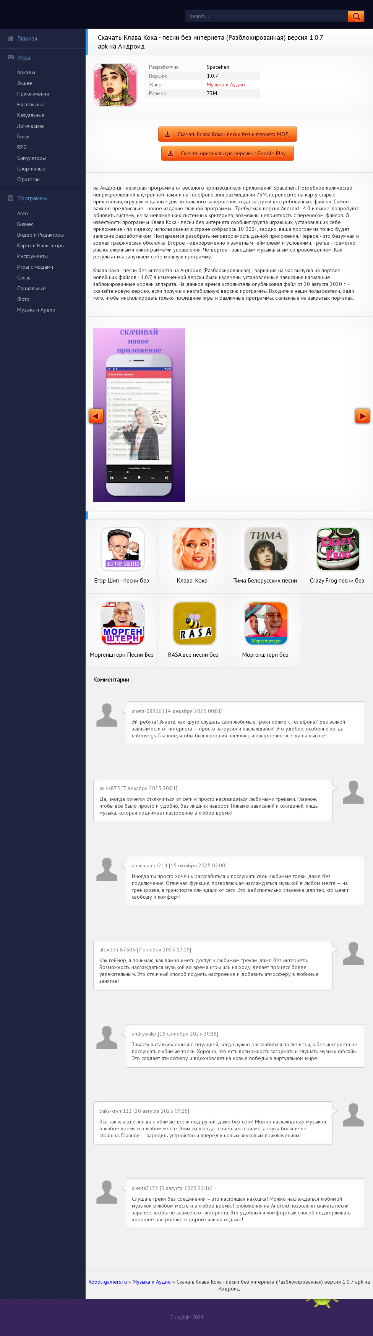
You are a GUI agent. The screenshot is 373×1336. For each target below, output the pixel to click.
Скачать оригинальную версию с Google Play (233, 153)
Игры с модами (35, 266)
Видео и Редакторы (40, 234)
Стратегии (28, 179)
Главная (22, 38)
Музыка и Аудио (36, 309)
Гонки (23, 136)
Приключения (33, 93)
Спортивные (31, 168)
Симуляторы (31, 157)
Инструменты (32, 256)
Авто (22, 213)
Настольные (31, 104)
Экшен (24, 83)
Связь (23, 277)
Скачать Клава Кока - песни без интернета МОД (233, 134)
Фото (23, 298)
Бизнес (25, 224)
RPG (22, 147)
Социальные (31, 288)
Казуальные (31, 115)
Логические (30, 125)
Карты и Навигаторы (41, 245)
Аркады (26, 72)
